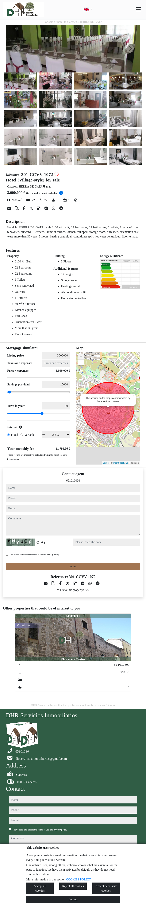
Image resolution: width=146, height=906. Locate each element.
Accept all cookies (40, 888)
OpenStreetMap (120, 463)
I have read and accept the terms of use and (34, 554)
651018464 (73, 480)
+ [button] (81, 357)
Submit (73, 566)
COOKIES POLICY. (78, 879)
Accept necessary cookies (106, 888)
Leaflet (106, 463)
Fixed (14, 434)
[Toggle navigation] (138, 9)
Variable (29, 434)
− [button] (81, 362)
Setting (73, 899)
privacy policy (53, 554)
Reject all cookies (73, 886)
